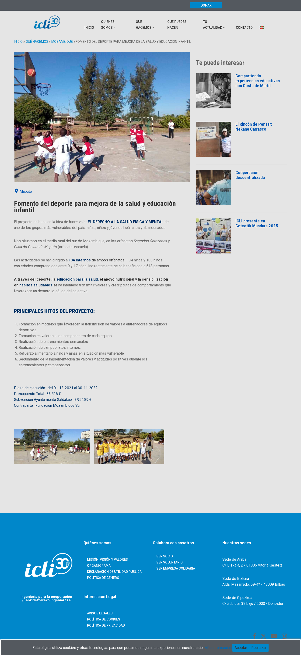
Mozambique (62, 41)
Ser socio (164, 556)
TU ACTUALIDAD (214, 24)
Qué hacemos (37, 41)
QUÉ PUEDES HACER (176, 24)
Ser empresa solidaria (175, 568)
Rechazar (258, 647)
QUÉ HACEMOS (145, 24)
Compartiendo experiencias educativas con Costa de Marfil (257, 80)
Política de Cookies (103, 619)
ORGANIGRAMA (99, 565)
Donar (206, 5)
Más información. (218, 647)
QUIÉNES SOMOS (108, 24)
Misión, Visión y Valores (107, 559)
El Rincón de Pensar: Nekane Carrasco (253, 126)
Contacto (244, 27)
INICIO (89, 27)
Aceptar (240, 647)
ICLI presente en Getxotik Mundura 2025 (256, 223)
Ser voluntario (169, 562)
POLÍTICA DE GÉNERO (103, 578)
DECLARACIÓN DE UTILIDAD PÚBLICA (114, 572)
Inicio (18, 41)
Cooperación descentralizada (250, 175)
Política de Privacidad (106, 625)
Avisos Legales (100, 613)
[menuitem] (262, 25)
